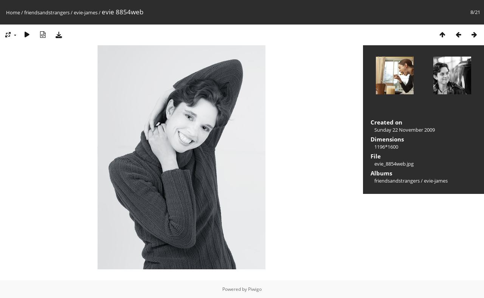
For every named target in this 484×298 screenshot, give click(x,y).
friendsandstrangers (47, 12)
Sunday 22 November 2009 (404, 129)
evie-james (86, 12)
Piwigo (255, 289)
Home (13, 12)
